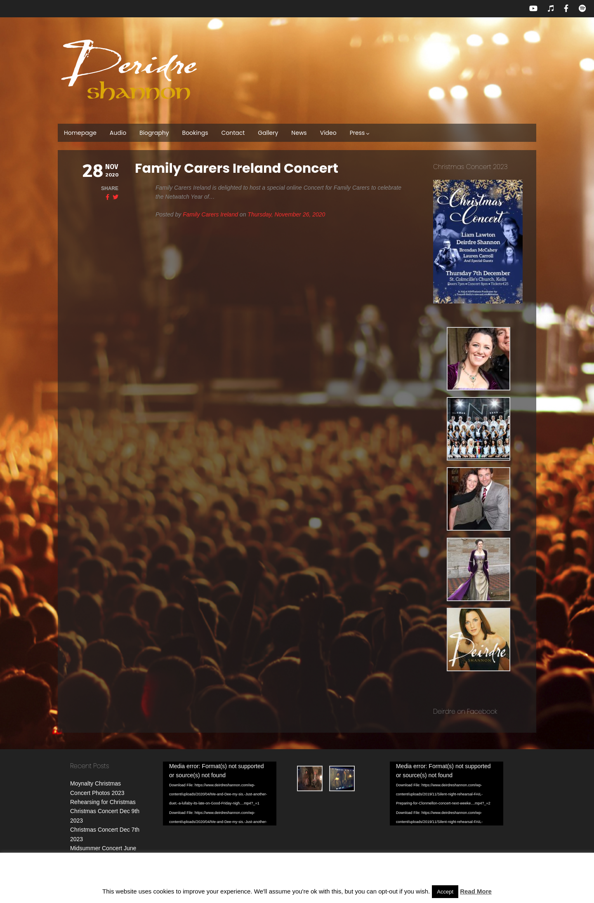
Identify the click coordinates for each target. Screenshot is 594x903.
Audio (118, 133)
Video (328, 133)
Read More (476, 891)
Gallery (268, 133)
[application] (230, 788)
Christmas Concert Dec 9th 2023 (112, 811)
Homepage (80, 133)
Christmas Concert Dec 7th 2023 (112, 820)
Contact (233, 133)
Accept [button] (445, 892)
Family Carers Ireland (210, 214)
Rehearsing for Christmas (103, 802)
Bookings (195, 133)
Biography (154, 133)
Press (360, 133)
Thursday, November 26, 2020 (286, 214)
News (298, 133)
